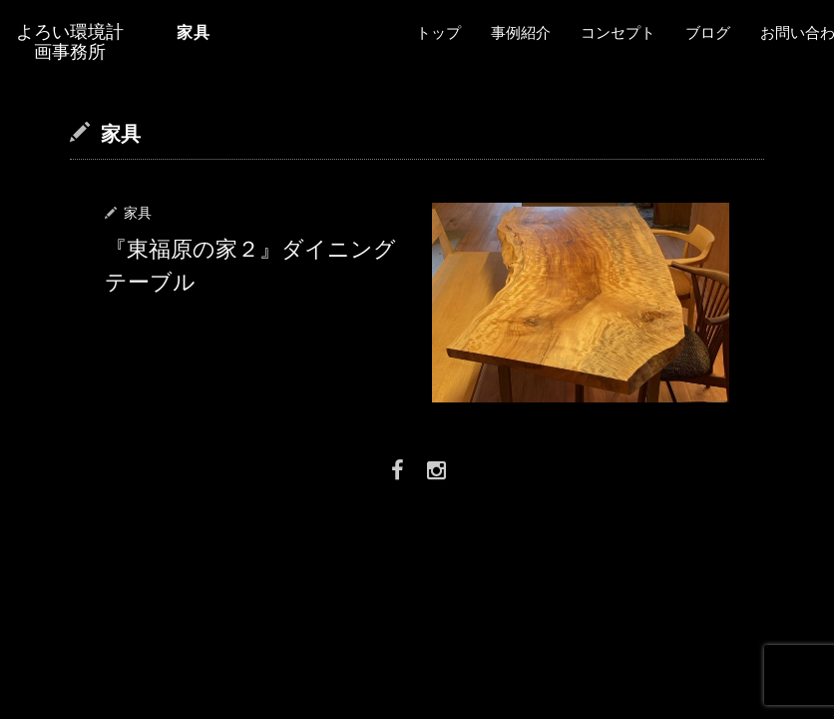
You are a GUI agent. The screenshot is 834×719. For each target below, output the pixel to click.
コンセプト (618, 33)
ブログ (707, 33)
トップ (438, 33)
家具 (138, 213)
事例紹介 (521, 33)
